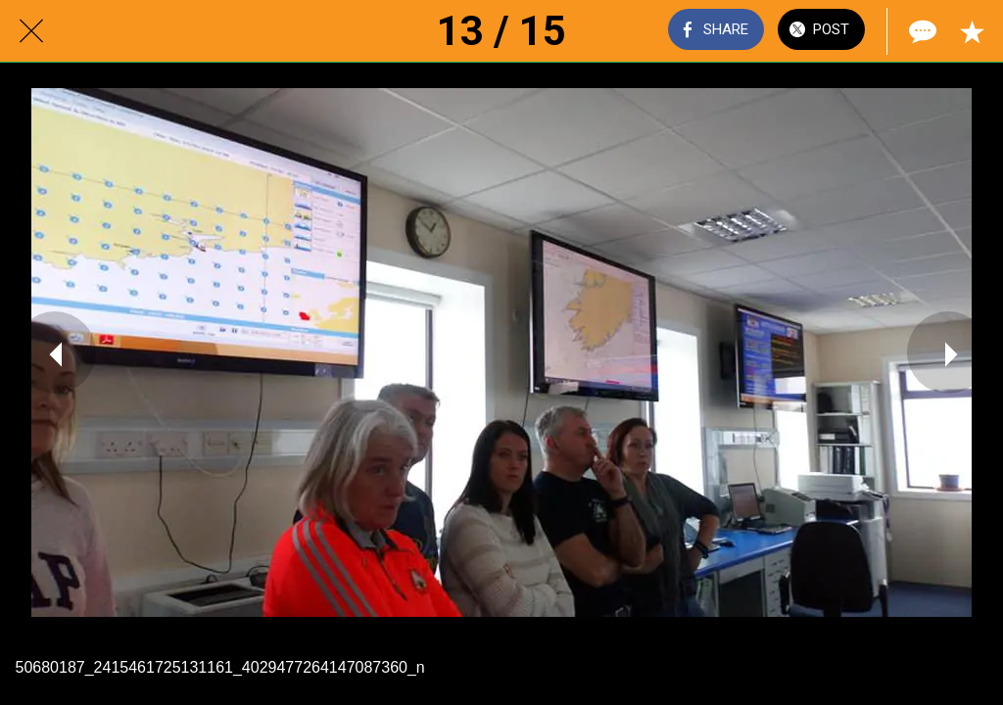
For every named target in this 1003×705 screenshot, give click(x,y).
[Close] (31, 31)
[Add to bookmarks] (971, 31)
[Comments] (920, 31)
